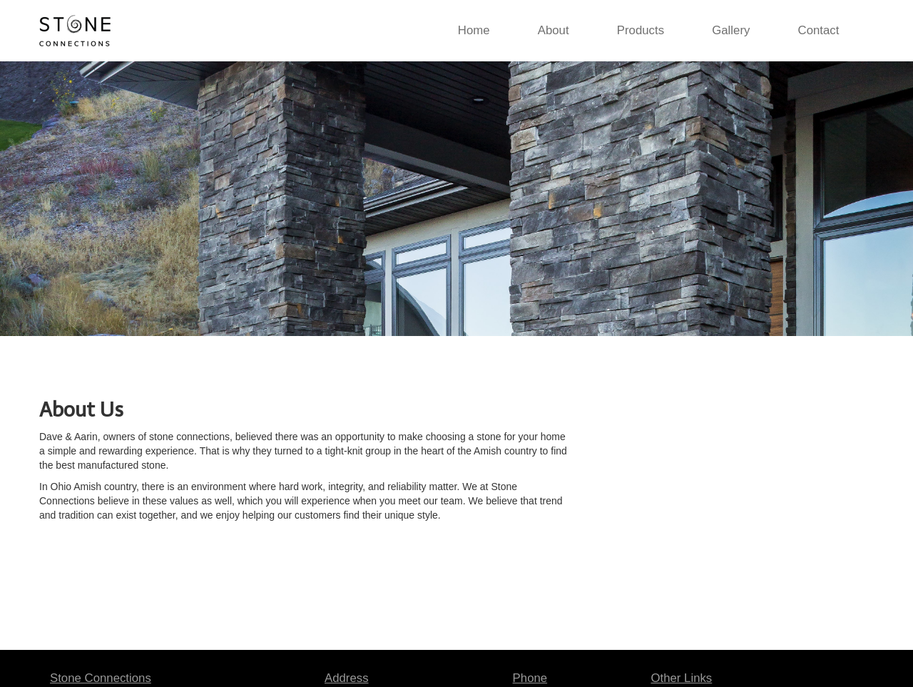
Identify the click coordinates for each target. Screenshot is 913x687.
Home (474, 30)
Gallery (731, 30)
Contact (819, 30)
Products (640, 30)
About (553, 30)
